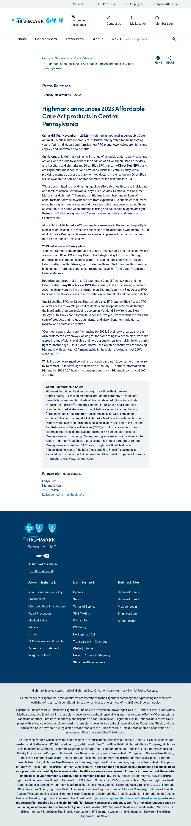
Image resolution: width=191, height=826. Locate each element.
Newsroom (62, 58)
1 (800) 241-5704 (41, 571)
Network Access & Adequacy (91, 655)
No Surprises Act (84, 634)
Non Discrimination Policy (45, 592)
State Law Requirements (89, 662)
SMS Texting (81, 613)
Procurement (36, 599)
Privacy (33, 627)
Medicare (78, 4)
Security (78, 599)
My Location (138, 23)
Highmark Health (129, 592)
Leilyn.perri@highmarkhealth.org (63, 494)
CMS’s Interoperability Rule (45, 641)
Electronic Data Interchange (46, 606)
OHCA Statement (84, 648)
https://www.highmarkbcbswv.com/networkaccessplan (128, 798)
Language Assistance (78, 22)
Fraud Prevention (39, 613)
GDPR (32, 634)
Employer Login (128, 613)
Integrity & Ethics (39, 655)
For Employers (134, 4)
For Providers (106, 4)
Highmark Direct (128, 599)
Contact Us (114, 23)
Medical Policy (38, 620)
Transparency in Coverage (90, 641)
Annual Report (127, 621)
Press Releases (84, 58)
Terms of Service (84, 606)
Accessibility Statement (43, 648)
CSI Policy (79, 627)
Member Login (164, 23)
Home (46, 58)
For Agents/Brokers (164, 4)
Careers (78, 592)
